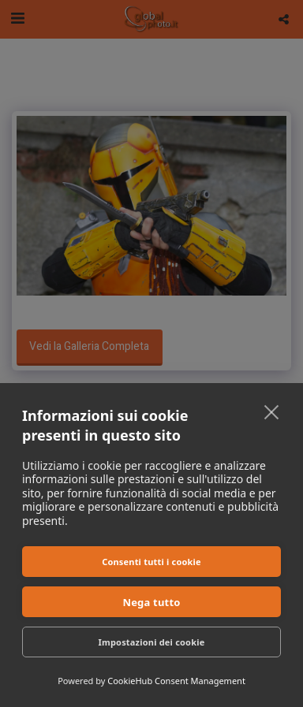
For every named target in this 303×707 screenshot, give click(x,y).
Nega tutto (151, 602)
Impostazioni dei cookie (152, 642)
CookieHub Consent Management (176, 681)
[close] (272, 411)
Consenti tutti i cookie (151, 561)
